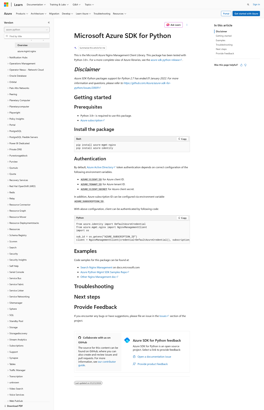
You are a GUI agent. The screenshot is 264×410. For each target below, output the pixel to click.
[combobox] (27, 29)
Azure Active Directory (100, 167)
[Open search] (248, 5)
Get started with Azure (246, 13)
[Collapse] (48, 22)
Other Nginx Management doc (98, 276)
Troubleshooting (224, 44)
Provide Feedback (225, 53)
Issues (163, 316)
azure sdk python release (165, 60)
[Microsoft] (6, 4)
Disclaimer (221, 31)
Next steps (221, 49)
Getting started (224, 35)
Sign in (256, 4)
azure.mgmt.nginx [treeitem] (27, 51)
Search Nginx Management (96, 267)
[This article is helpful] (241, 65)
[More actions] (187, 25)
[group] (132, 232)
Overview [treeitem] (23, 45)
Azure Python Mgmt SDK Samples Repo (103, 272)
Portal (226, 13)
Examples (220, 40)
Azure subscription (91, 120)
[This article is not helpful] (245, 65)
